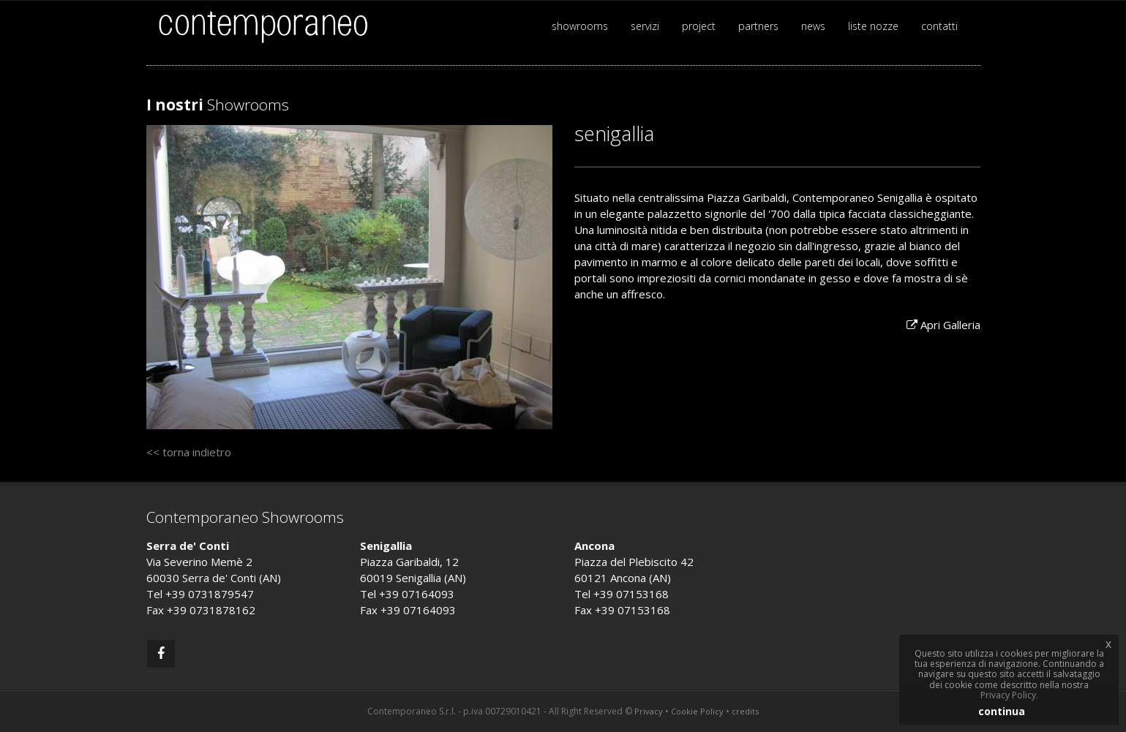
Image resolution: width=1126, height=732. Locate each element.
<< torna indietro (188, 452)
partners (758, 26)
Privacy (648, 711)
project (699, 26)
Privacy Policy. (1009, 695)
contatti (939, 26)
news (813, 26)
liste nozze (873, 26)
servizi (645, 26)
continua (1001, 711)
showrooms (580, 26)
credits (745, 711)
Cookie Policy (697, 711)
